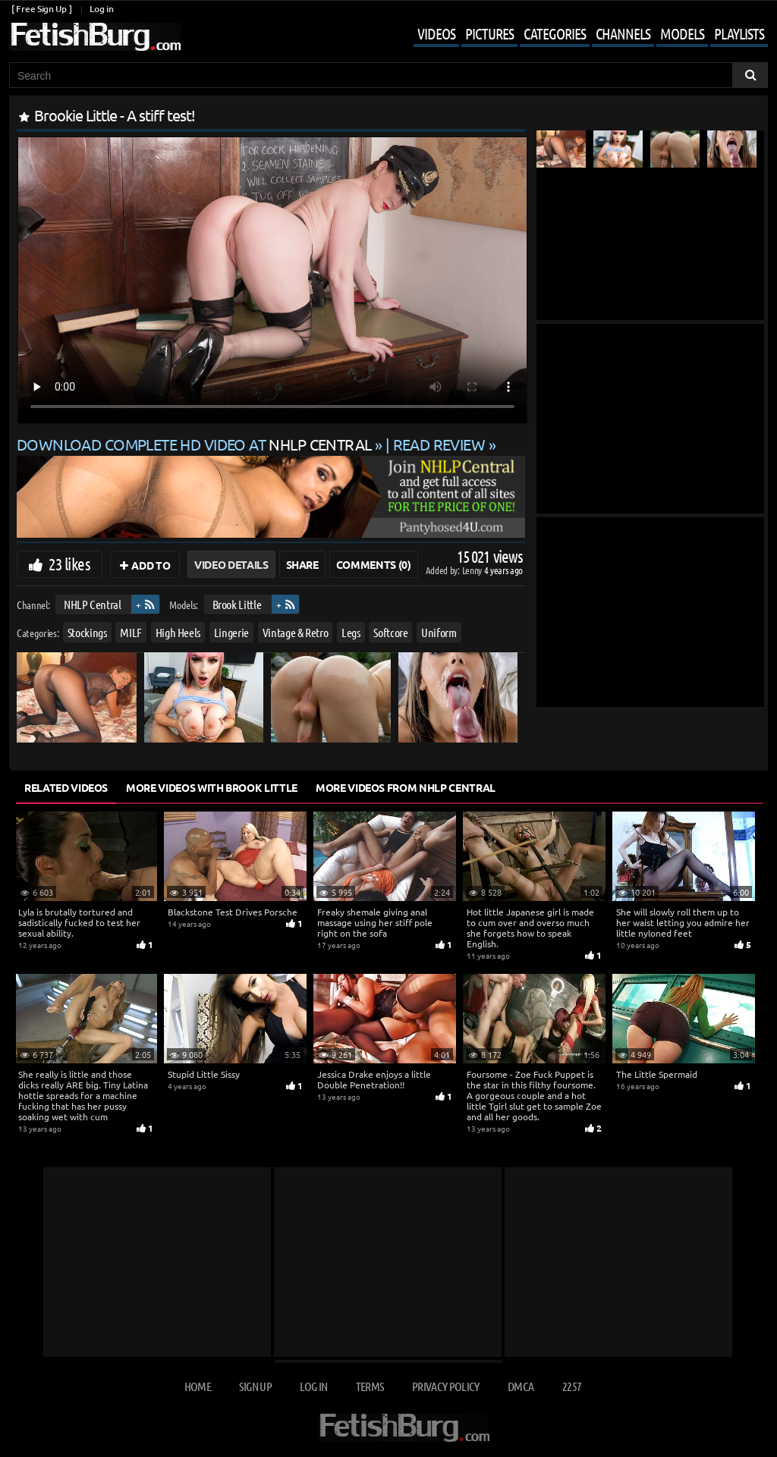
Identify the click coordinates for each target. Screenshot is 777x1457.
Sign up (255, 1386)
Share (302, 564)
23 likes (69, 563)
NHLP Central (92, 604)
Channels (623, 33)
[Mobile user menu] (579, 35)
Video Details (231, 564)
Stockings (87, 631)
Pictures (489, 33)
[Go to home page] (95, 37)
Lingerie (231, 631)
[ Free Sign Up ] (41, 8)
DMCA (520, 1386)
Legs (350, 631)
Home (197, 1386)
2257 (571, 1386)
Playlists (739, 33)
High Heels (178, 631)
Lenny (473, 570)
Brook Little (237, 604)
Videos (436, 33)
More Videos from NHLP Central (405, 787)
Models (682, 33)
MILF (131, 631)
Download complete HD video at (196, 444)
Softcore (390, 631)
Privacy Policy (446, 1386)
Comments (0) (373, 564)
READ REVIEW (439, 444)
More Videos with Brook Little (211, 787)
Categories (555, 33)
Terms (370, 1386)
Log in (101, 8)
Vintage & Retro (296, 631)
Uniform (439, 631)
